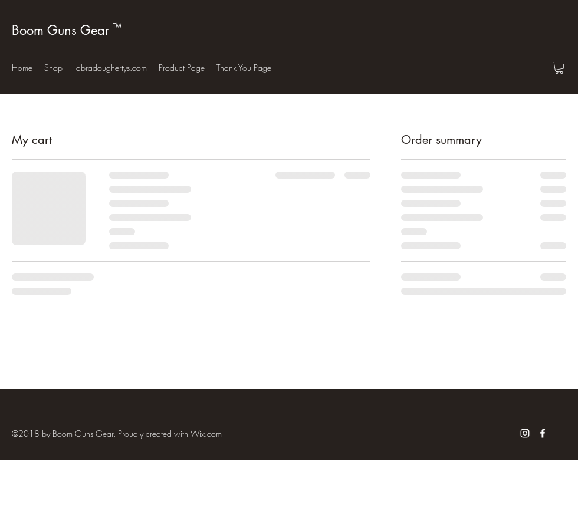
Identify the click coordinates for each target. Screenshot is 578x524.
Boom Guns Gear (60, 30)
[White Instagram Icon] (525, 433)
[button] (559, 68)
